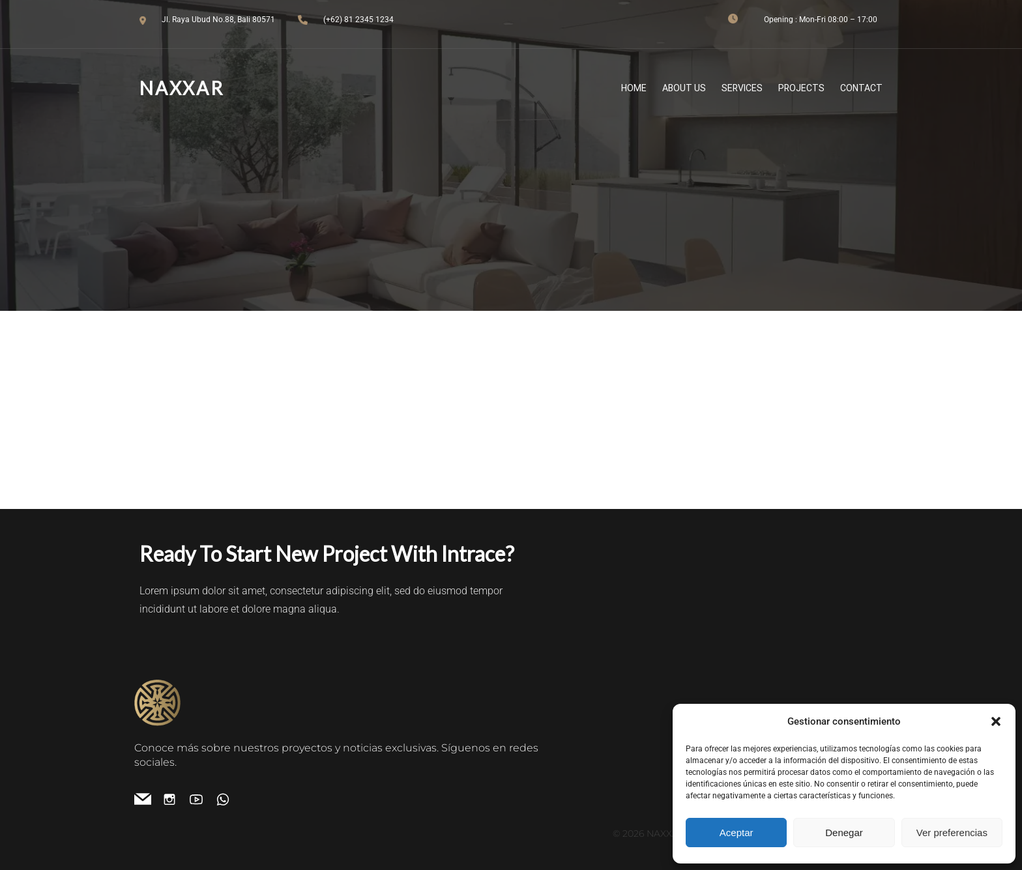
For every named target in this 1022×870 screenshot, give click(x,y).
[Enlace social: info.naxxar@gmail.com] (147, 798)
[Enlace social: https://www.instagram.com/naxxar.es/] (174, 798)
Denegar (844, 832)
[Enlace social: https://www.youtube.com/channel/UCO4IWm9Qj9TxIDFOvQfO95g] (201, 798)
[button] (995, 721)
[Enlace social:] (227, 798)
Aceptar (736, 832)
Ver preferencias (951, 832)
